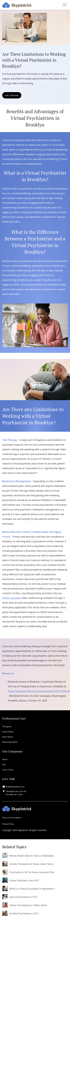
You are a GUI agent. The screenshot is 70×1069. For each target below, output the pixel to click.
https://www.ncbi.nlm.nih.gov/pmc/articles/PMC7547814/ (39, 691)
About (5, 759)
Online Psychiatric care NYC (24, 880)
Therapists (7, 726)
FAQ (4, 764)
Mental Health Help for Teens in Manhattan (31, 856)
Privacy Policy (8, 824)
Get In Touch (7, 769)
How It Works (8, 731)
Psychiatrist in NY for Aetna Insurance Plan (31, 872)
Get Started (11, 95)
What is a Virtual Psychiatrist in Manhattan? (32, 889)
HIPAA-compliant (11, 598)
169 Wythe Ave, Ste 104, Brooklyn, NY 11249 (16, 793)
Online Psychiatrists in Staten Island (28, 905)
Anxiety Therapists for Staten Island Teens (31, 864)
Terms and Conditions (12, 817)
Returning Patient (10, 742)
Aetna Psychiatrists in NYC (23, 897)
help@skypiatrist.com (15, 786)
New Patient (7, 736)
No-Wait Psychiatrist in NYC (24, 913)
